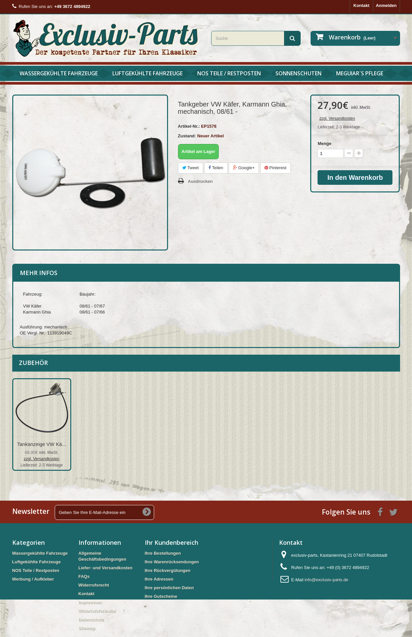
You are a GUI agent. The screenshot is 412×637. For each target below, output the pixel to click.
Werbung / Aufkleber (33, 579)
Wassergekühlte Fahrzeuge (59, 73)
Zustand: (187, 135)
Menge (324, 143)
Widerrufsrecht (94, 585)
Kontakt (361, 5)
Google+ (244, 167)
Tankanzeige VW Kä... (41, 444)
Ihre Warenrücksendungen (172, 561)
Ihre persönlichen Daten (169, 587)
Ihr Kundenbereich (171, 542)
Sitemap (87, 628)
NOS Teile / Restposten (229, 73)
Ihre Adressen (159, 579)
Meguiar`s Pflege (359, 73)
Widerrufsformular (97, 610)
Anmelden (386, 5)
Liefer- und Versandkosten (106, 567)
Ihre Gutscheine (161, 596)
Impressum (90, 602)
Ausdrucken (200, 181)
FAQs (84, 576)
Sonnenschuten (298, 73)
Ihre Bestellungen (163, 553)
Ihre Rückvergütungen (168, 570)
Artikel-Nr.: (189, 126)
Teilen (215, 167)
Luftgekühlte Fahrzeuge (147, 73)
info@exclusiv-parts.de (326, 579)
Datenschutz (91, 619)
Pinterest (275, 167)
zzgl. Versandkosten (337, 118)
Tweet (190, 167)
